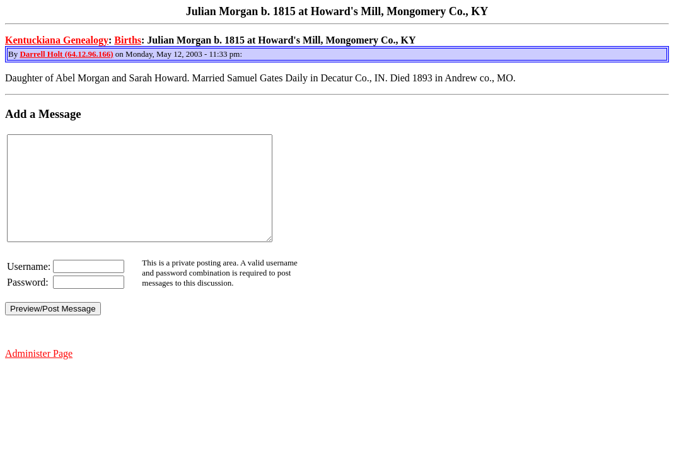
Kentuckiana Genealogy (56, 40)
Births (127, 40)
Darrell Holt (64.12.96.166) (66, 54)
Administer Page (39, 374)
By (14, 54)
